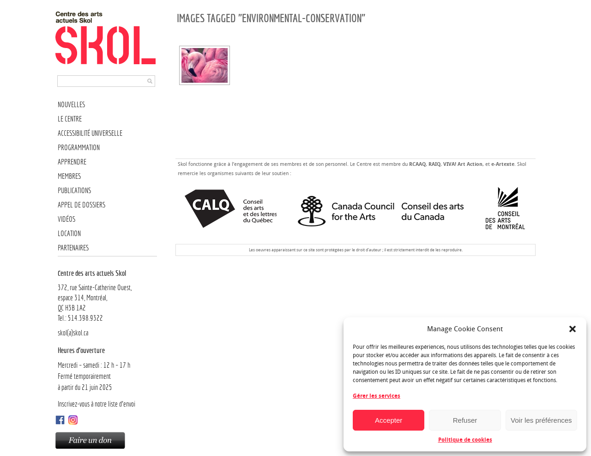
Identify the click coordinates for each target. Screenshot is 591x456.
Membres (69, 176)
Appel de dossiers (81, 205)
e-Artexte (502, 164)
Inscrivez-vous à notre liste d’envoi (96, 404)
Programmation (79, 147)
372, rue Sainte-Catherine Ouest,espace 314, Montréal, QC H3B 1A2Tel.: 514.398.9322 (107, 295)
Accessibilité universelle (90, 133)
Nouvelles (71, 104)
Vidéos (66, 219)
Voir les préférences (541, 420)
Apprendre (72, 162)
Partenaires (73, 247)
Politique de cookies (465, 440)
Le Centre (70, 119)
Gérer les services (376, 396)
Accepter (388, 420)
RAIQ (434, 164)
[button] (572, 329)
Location (69, 233)
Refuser (465, 420)
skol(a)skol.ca (73, 332)
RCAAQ (417, 164)
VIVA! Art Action (462, 164)
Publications (74, 190)
